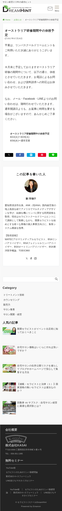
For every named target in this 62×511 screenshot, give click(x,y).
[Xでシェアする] (9, 155)
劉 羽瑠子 (31, 198)
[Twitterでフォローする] (27, 258)
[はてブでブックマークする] (31, 155)
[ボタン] (50, 10)
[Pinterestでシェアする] (42, 155)
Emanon (37, 506)
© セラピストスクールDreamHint (30, 502)
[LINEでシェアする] (53, 155)
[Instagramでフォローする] (35, 258)
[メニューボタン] (57, 9)
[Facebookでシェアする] (20, 155)
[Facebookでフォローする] (31, 258)
